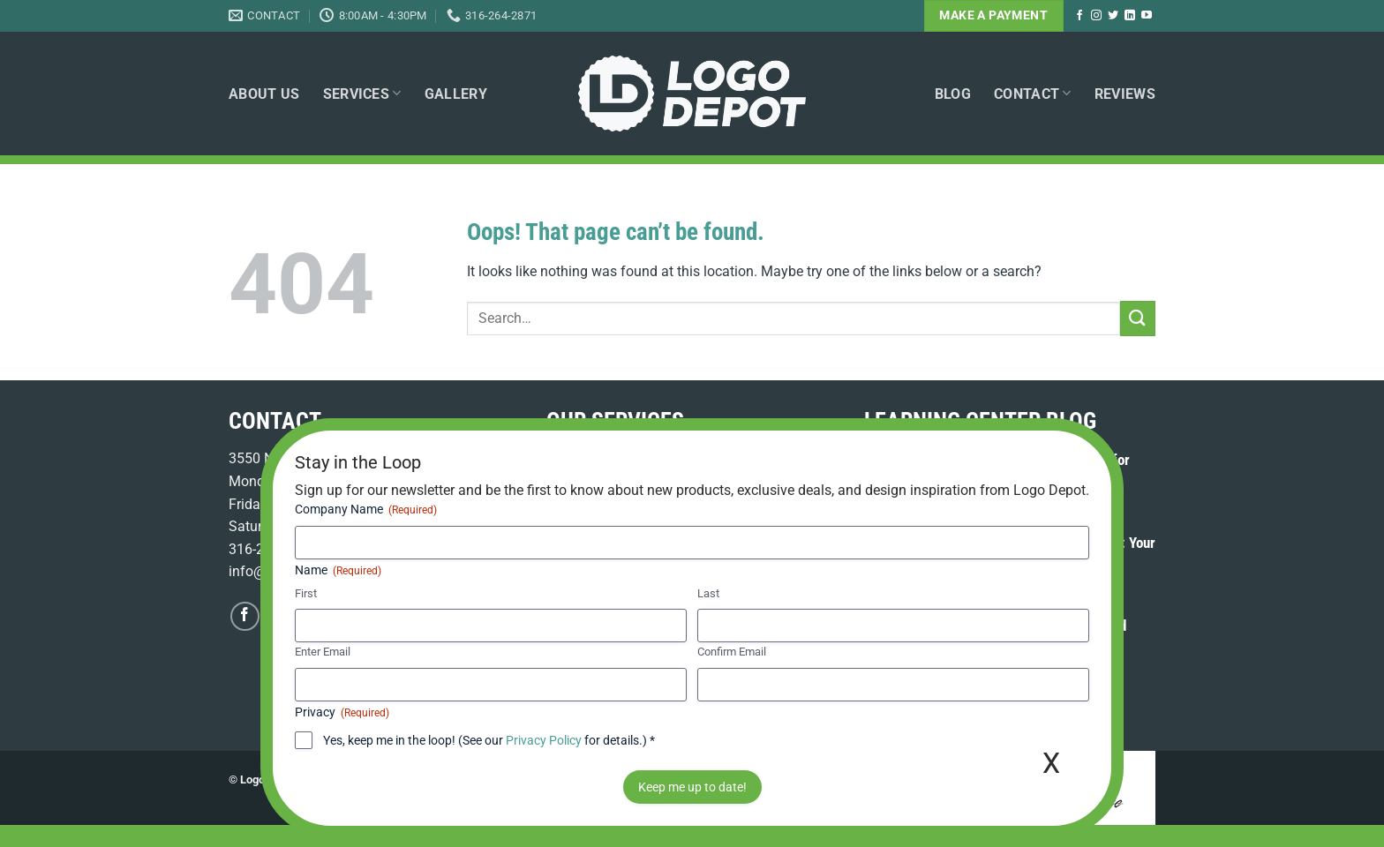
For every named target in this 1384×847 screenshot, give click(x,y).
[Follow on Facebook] (1079, 16)
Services (362, 93)
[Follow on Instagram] (1096, 16)
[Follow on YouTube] (1146, 16)
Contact (1033, 93)
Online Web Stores (702, 504)
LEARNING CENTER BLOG (980, 421)
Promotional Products (741, 481)
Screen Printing (723, 458)
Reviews (1124, 94)
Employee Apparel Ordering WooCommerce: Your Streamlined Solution (1009, 553)
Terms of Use (370, 779)
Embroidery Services (609, 458)
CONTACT (275, 421)
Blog (953, 94)
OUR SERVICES (615, 421)
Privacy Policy (451, 779)
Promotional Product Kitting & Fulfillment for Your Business (997, 470)
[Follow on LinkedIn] (1129, 16)
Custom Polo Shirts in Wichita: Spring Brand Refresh (995, 636)
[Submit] (1137, 318)
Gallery (456, 94)
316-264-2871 (272, 549)
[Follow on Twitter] (1113, 16)
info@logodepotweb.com (307, 571)
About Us (264, 94)
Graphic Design (594, 504)
